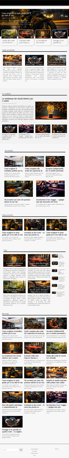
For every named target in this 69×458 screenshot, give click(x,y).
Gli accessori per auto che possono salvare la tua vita (17, 201)
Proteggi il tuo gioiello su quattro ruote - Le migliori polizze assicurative (34, 64)
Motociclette (34, 453)
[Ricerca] (10, 449)
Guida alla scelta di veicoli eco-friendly (9, 43)
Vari (34, 455)
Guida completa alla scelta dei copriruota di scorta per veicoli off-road (57, 64)
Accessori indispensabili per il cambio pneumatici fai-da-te (42, 136)
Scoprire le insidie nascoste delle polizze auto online (56, 381)
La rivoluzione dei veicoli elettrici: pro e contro (41, 44)
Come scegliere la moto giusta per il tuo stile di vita (12, 234)
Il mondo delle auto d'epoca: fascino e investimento (24, 44)
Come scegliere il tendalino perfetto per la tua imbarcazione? (13, 171)
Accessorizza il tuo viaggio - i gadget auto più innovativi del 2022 (26, 136)
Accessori (34, 451)
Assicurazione (34, 449)
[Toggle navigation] (4, 3)
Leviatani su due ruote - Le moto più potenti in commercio (59, 136)
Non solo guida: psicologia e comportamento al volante (61, 294)
